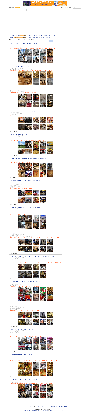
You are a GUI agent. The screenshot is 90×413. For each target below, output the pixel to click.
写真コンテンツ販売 (58, 410)
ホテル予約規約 (45, 410)
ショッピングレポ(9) (51, 37)
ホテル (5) (35, 35)
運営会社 (30, 410)
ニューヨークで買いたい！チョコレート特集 (23, 111)
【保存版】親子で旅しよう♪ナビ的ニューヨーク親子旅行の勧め (26, 207)
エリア (33, 406)
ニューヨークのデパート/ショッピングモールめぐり (24, 379)
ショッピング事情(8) (36, 37)
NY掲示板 (65, 406)
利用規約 (33, 410)
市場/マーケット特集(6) (44, 37)
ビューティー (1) (30, 35)
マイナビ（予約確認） (68, 7)
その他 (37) (50, 35)
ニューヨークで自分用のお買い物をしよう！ (23, 66)
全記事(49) (11, 37)
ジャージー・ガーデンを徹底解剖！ (21, 88)
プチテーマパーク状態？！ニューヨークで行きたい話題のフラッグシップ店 (29, 158)
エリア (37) (55, 35)
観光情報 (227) (45, 35)
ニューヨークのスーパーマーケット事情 (22, 354)
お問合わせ (64, 410)
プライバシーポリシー (39, 410)
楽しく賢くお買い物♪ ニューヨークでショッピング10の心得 (26, 281)
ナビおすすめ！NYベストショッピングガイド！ (23, 233)
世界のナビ (26, 410)
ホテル (50, 406)
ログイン (62, 7)
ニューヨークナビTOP (27, 406)
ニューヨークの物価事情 (19, 134)
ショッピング (40, 406)
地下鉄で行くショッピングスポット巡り (22, 329)
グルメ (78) (17, 35)
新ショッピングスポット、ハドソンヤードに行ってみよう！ (26, 43)
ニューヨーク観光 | (59, 406)
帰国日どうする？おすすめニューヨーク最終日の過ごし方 (25, 180)
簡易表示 (55, 40)
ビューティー (46, 406)
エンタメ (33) (40, 35)
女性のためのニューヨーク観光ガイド (22, 304)
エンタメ (54, 406)
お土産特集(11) (29, 37)
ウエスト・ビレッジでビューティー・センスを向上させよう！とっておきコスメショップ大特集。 (33, 256)
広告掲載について (51, 410)
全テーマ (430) (12, 35)
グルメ (36, 406)
